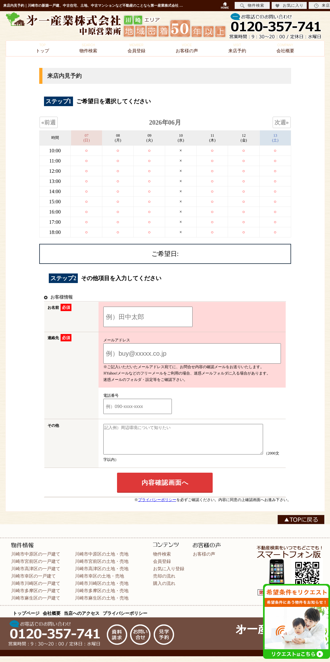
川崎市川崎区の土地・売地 (101, 589)
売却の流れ (164, 581)
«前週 (48, 122)
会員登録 (136, 48)
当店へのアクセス (81, 619)
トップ (42, 48)
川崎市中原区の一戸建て (35, 559)
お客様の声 (187, 48)
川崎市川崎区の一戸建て (35, 589)
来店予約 (237, 48)
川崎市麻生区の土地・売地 (101, 603)
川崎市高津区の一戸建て (35, 574)
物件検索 (88, 48)
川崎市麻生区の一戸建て (35, 603)
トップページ (26, 619)
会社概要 (285, 48)
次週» (282, 122)
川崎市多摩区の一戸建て (35, 596)
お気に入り (289, 5)
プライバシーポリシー (157, 505)
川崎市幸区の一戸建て (33, 581)
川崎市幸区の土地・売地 (99, 581)
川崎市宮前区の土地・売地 (101, 567)
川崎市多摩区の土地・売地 (101, 596)
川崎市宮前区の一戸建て (35, 567)
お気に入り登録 (168, 574)
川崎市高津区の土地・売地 (101, 574)
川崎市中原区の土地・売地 (101, 559)
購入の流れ (164, 589)
